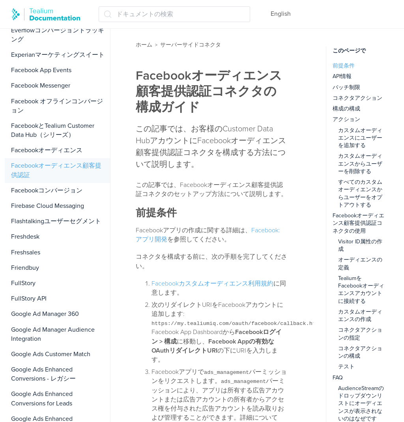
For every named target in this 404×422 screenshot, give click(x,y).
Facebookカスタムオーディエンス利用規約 (212, 284)
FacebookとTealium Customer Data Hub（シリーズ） (52, 130)
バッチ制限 (346, 87)
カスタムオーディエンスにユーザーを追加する (360, 138)
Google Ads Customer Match (50, 354)
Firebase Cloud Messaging (47, 206)
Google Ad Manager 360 (45, 314)
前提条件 (344, 65)
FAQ (338, 377)
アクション (346, 119)
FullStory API (29, 298)
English (281, 14)
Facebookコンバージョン (46, 190)
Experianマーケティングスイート (58, 55)
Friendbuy (25, 268)
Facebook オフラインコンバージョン (57, 105)
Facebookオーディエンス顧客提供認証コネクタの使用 (358, 223)
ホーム (144, 44)
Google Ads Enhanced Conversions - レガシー (43, 374)
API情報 (342, 76)
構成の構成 (346, 108)
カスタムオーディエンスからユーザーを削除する (360, 164)
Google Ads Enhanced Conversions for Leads (42, 398)
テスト (346, 366)
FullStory (23, 283)
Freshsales (25, 252)
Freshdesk (25, 237)
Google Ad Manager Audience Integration (53, 334)
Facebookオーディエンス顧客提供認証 (56, 170)
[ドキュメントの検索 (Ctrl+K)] (174, 14)
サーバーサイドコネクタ (190, 44)
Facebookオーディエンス (46, 150)
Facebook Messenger (40, 86)
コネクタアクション (357, 98)
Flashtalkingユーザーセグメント (56, 221)
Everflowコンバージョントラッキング (57, 34)
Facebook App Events (41, 70)
